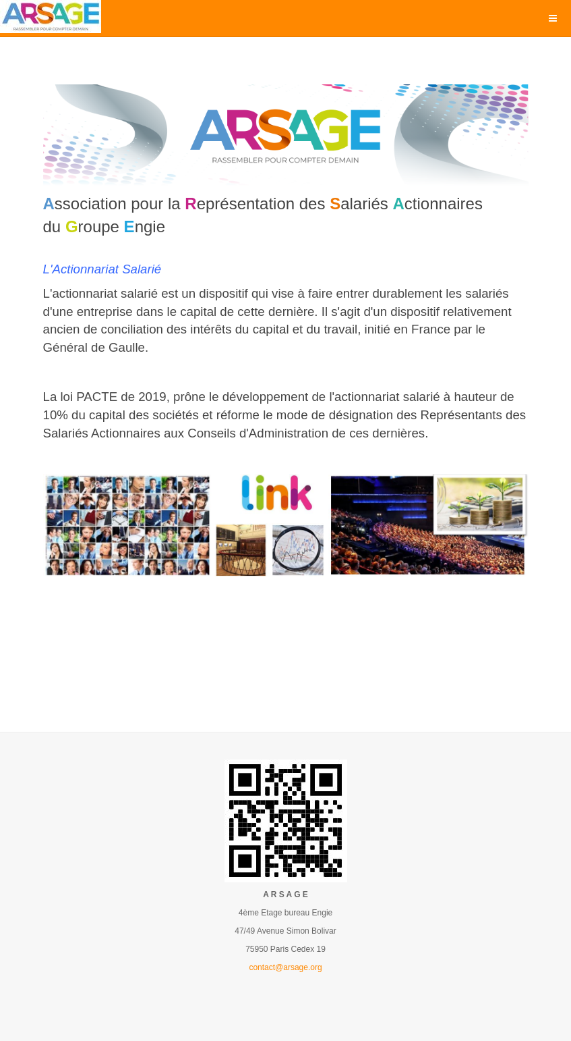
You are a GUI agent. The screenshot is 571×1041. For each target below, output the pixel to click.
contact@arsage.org (285, 967)
